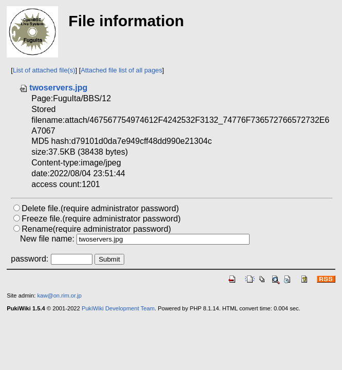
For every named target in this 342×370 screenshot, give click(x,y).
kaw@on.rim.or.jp (59, 295)
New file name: (47, 238)
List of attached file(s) (44, 70)
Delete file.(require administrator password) (100, 208)
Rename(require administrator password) (96, 229)
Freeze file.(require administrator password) (101, 218)
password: (29, 258)
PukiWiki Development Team (118, 308)
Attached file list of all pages (121, 70)
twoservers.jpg (53, 87)
